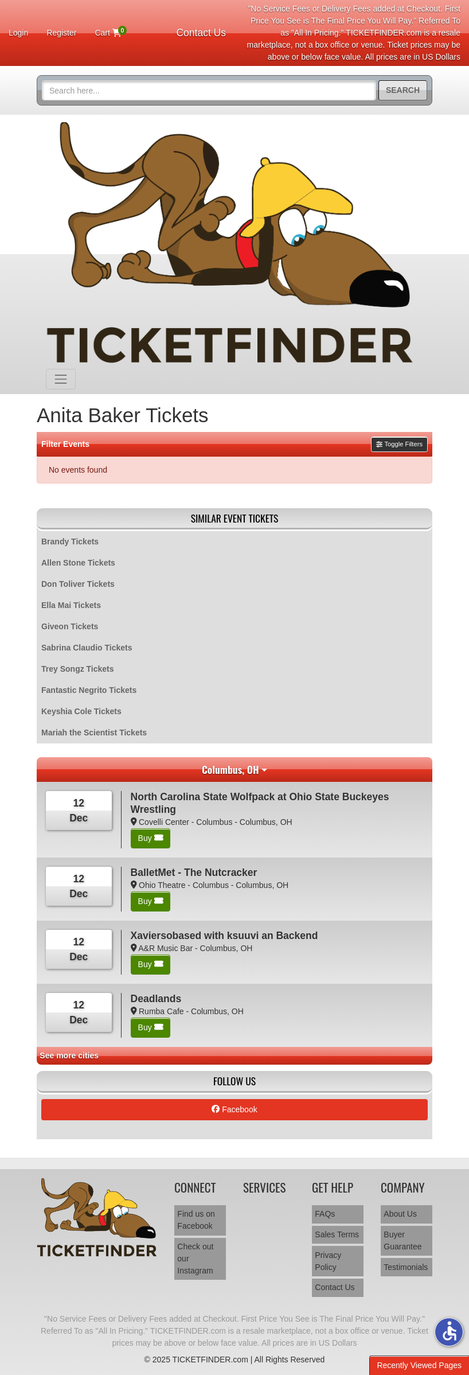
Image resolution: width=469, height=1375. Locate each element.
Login (18, 32)
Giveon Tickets (69, 626)
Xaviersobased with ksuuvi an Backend (224, 935)
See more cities (69, 1055)
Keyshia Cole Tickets (81, 711)
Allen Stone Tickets (78, 562)
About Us (400, 1213)
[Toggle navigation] (61, 379)
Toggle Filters (399, 444)
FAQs (325, 1213)
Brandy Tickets (70, 541)
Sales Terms (337, 1234)
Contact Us (201, 32)
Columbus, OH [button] (230, 769)
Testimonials (406, 1267)
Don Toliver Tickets (78, 584)
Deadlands (156, 998)
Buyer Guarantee (402, 1240)
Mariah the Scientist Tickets (94, 732)
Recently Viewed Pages (419, 1365)
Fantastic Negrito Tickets (88, 690)
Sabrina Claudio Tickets (86, 647)
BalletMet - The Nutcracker (194, 872)
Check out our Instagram (195, 1258)
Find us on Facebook (195, 1219)
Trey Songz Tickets (77, 668)
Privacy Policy (328, 1261)
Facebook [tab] (234, 1109)
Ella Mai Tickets (71, 605)
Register (61, 32)
